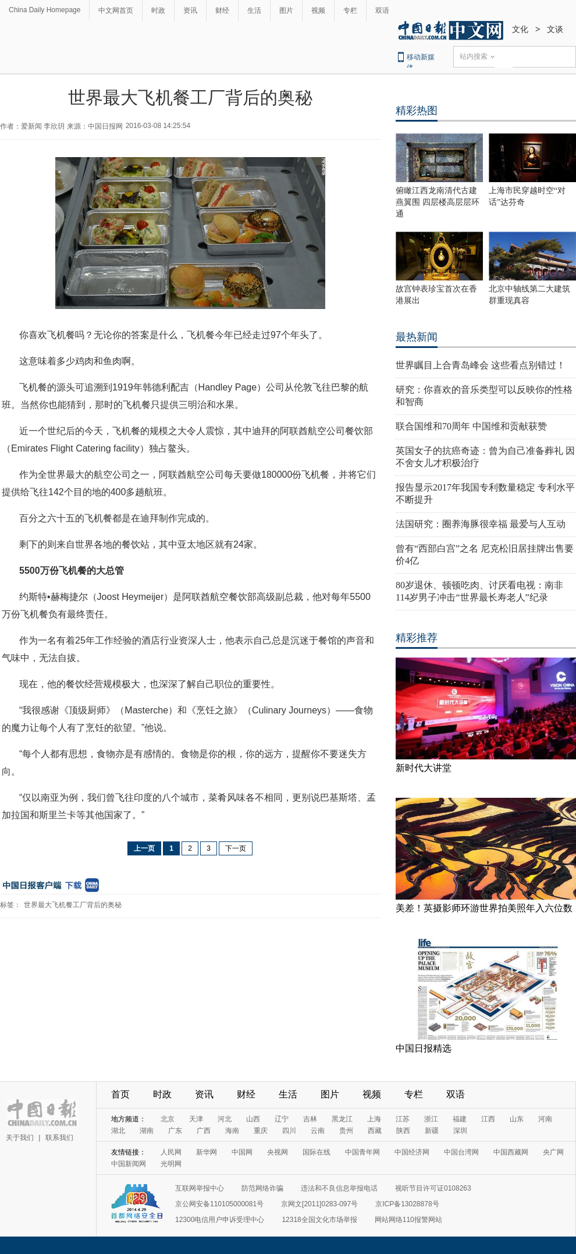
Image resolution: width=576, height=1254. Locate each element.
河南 (545, 1119)
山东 (517, 1119)
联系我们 (59, 1138)
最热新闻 (417, 337)
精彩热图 (417, 110)
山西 (253, 1119)
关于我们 (20, 1138)
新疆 (432, 1131)
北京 (168, 1119)
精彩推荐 (417, 638)
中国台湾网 (461, 1152)
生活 (254, 10)
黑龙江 (342, 1119)
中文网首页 (115, 10)
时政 (158, 10)
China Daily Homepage (44, 10)
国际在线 (316, 1152)
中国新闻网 (128, 1164)
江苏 (403, 1119)
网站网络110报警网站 (408, 1220)
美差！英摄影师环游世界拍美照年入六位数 (484, 908)
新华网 (206, 1152)
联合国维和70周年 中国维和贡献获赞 (471, 426)
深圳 (460, 1131)
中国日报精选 (423, 1048)
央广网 (553, 1152)
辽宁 (282, 1119)
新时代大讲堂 (423, 768)
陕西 (403, 1131)
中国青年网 (362, 1152)
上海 (374, 1119)
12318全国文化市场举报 (319, 1220)
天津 (196, 1119)
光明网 (171, 1164)
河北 (225, 1119)
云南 (318, 1131)
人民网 (171, 1152)
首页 (120, 1094)
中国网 (242, 1152)
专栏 (350, 10)
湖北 (118, 1131)
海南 (232, 1131)
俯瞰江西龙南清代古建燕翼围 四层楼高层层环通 (437, 202)
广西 (204, 1131)
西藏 (375, 1131)
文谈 (555, 29)
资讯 (190, 10)
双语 (382, 10)
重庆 (261, 1131)
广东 (175, 1131)
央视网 (277, 1152)
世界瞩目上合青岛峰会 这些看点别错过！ (481, 365)
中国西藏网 (510, 1152)
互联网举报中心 (199, 1188)
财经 (222, 10)
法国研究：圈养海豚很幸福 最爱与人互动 (481, 524)
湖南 (147, 1131)
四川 (289, 1131)
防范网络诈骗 (262, 1188)
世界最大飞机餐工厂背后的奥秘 (73, 905)
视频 (318, 10)
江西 (488, 1119)
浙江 (431, 1119)
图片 (286, 10)
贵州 (346, 1131)
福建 (460, 1119)
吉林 (310, 1119)
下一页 (235, 848)
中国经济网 (411, 1152)
